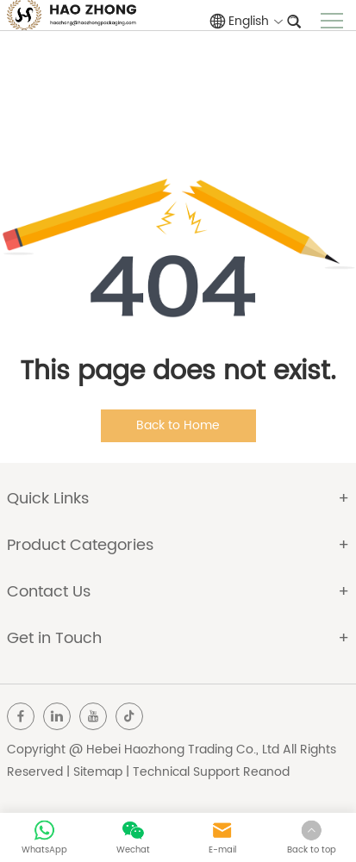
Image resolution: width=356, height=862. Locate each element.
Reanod (266, 772)
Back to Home (178, 425)
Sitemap (97, 772)
